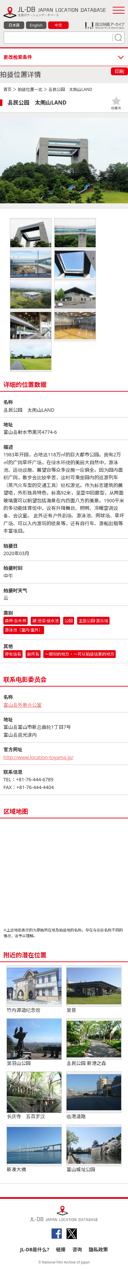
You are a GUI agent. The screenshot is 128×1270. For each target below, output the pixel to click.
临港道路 (94, 1095)
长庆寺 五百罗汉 (34, 1095)
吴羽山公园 (34, 1042)
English (36, 25)
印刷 (119, 71)
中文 (58, 25)
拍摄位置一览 (30, 89)
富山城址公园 (94, 1149)
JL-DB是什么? (34, 1249)
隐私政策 (98, 1249)
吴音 (94, 989)
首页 (7, 89)
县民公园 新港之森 (94, 1042)
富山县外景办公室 (22, 705)
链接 (61, 1249)
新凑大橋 (34, 1149)
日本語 (14, 25)
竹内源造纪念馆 (34, 989)
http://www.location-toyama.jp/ (38, 757)
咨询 (77, 1249)
